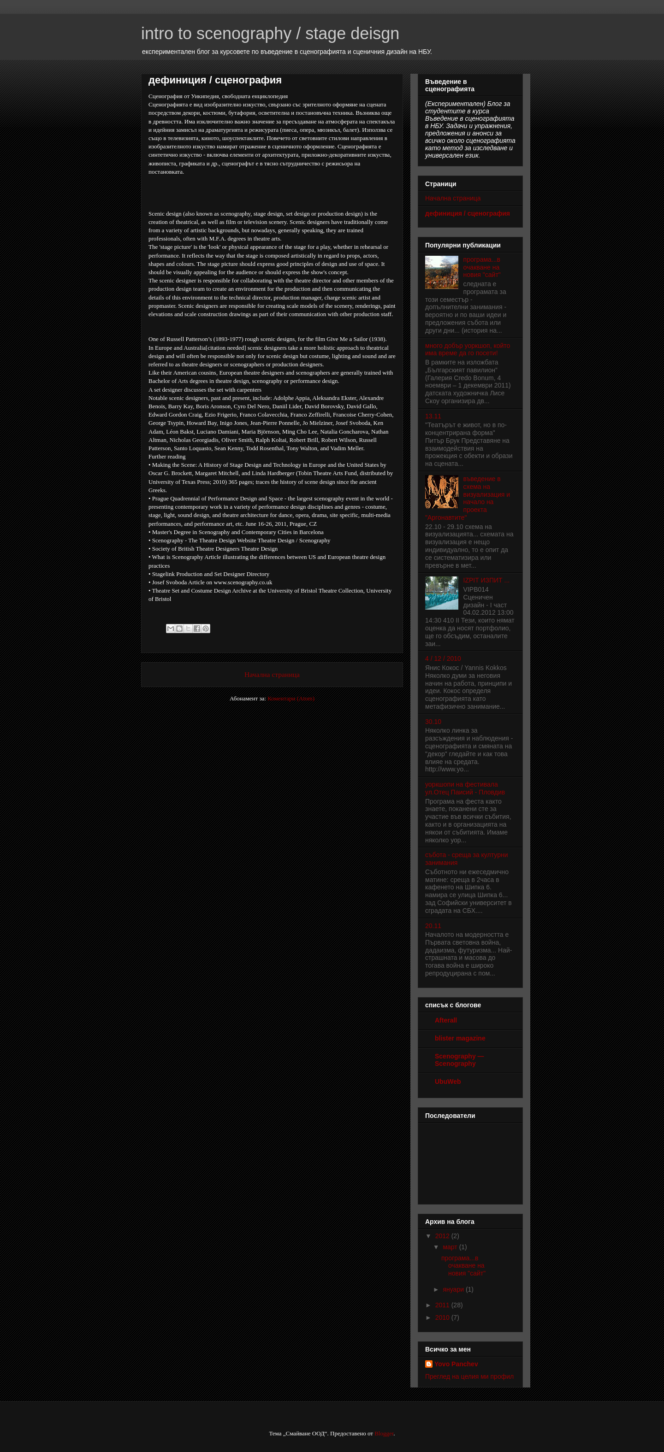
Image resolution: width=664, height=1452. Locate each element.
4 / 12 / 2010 (443, 658)
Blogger (383, 1433)
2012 (443, 1236)
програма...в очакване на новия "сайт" (482, 267)
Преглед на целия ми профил (469, 1376)
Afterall (446, 1020)
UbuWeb (448, 1081)
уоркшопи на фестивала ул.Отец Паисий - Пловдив (465, 788)
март (451, 1247)
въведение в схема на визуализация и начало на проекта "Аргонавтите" (467, 498)
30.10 (433, 721)
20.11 (433, 925)
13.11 (433, 416)
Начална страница (272, 674)
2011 (443, 1305)
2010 (443, 1317)
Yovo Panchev (456, 1364)
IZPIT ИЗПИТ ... (486, 580)
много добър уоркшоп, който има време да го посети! (467, 349)
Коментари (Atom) (290, 698)
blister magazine (460, 1038)
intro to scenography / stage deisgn (270, 33)
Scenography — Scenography (459, 1059)
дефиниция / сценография (467, 213)
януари (454, 1289)
